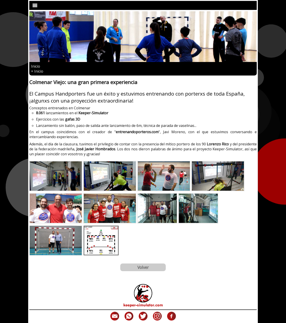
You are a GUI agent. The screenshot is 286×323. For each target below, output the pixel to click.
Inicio (35, 66)
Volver (143, 267)
